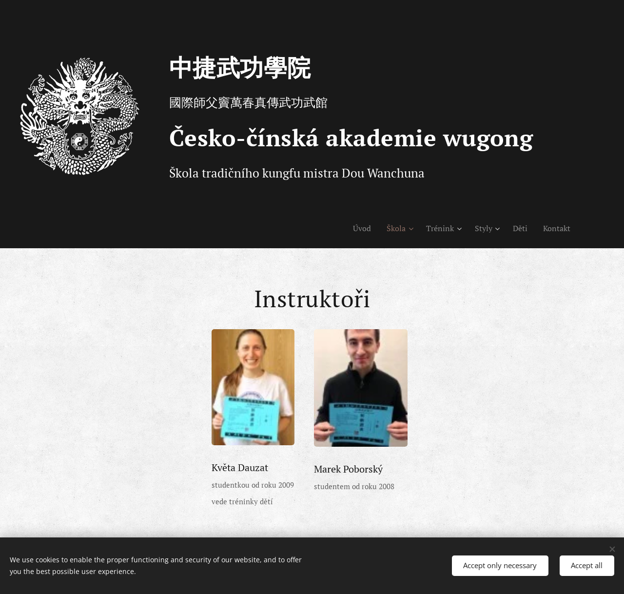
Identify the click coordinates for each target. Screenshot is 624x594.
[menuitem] (353, 228)
